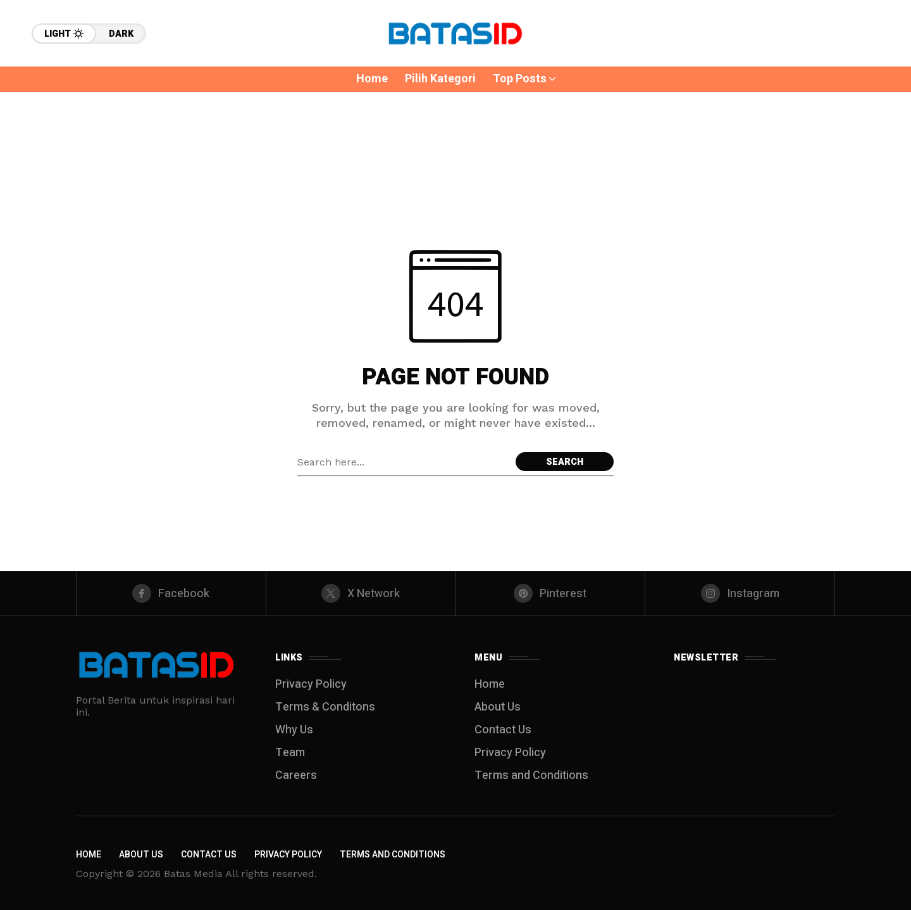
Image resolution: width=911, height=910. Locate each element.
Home (489, 684)
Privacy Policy (311, 684)
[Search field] (403, 462)
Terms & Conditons (325, 707)
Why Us (294, 729)
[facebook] (171, 593)
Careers (296, 775)
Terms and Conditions (531, 775)
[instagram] (739, 593)
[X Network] (361, 593)
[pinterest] (550, 593)
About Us (497, 707)
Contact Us (502, 729)
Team (290, 752)
